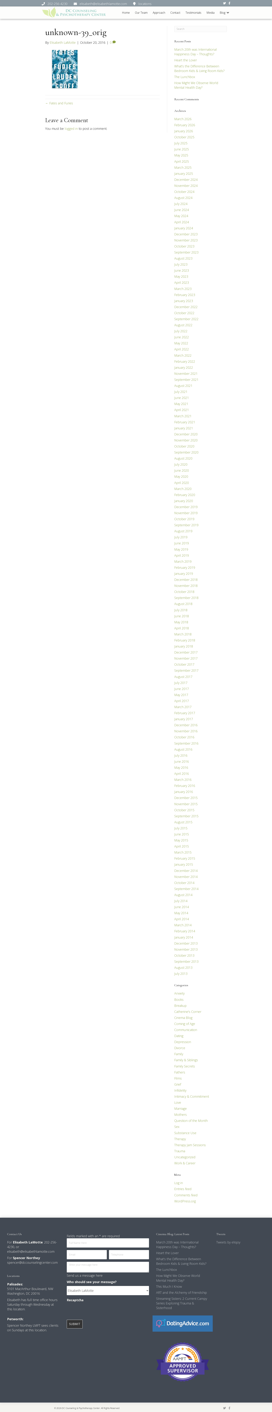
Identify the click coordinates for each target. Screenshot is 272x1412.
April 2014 (181, 919)
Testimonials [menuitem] (193, 13)
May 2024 (181, 216)
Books (179, 999)
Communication (185, 1030)
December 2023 (186, 234)
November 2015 (186, 804)
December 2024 (186, 179)
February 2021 (184, 422)
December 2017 (186, 652)
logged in (71, 128)
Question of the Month (191, 1120)
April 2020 (181, 483)
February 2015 (184, 858)
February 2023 (184, 295)
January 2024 (183, 228)
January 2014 (183, 937)
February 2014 (184, 931)
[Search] (200, 29)
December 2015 (186, 798)
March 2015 (183, 852)
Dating (178, 1036)
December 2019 (186, 507)
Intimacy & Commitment (191, 1096)
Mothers (180, 1114)
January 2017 (183, 719)
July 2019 (180, 537)
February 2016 (184, 786)
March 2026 (183, 119)
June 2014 (181, 907)
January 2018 (183, 646)
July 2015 (180, 828)
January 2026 (183, 131)
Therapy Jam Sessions (190, 1145)
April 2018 (181, 628)
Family (178, 1054)
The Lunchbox (184, 77)
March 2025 (183, 167)
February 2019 (184, 567)
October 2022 (184, 313)
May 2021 (181, 404)
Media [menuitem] (210, 13)
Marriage (180, 1108)
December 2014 (186, 870)
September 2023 (186, 252)
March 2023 (183, 289)
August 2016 (183, 749)
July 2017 (180, 683)
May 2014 (181, 913)
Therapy (180, 1139)
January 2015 (183, 864)
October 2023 (184, 246)
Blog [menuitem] (222, 13)
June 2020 (181, 470)
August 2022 (183, 325)
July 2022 (180, 331)
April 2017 (181, 701)
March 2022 (183, 355)
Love (177, 1102)
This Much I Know (169, 1286)
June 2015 (181, 834)
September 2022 (186, 319)
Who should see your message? (92, 1282)
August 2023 (183, 258)
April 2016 (181, 773)
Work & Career (184, 1163)
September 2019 (186, 525)
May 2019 (181, 549)
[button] (227, 12)
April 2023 (181, 282)
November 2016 (186, 731)
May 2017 (181, 695)
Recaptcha (75, 1300)
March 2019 (183, 561)
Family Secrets (184, 1066)
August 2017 (183, 677)
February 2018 (184, 640)
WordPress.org (185, 1201)
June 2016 (181, 761)
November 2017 (186, 658)
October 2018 (184, 592)
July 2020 (180, 464)
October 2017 (184, 664)
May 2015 (181, 840)
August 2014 (183, 895)
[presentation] (94, 1311)
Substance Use (185, 1133)
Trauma (179, 1151)
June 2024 (181, 210)
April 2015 (181, 846)
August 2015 (183, 822)
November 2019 (186, 513)
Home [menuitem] (126, 13)
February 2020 (184, 495)
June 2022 (181, 337)
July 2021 (180, 392)
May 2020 (181, 476)
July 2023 (180, 264)
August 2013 (183, 967)
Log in (178, 1183)
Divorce (179, 1048)
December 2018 (186, 579)
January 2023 (183, 301)
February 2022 (184, 361)
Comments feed (186, 1195)
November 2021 (186, 373)
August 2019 (183, 531)
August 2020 (183, 458)
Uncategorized (184, 1157)
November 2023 (186, 240)
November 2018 (186, 586)
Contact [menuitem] (175, 13)
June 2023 (181, 270)
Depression (182, 1042)
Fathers (179, 1072)
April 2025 (181, 161)
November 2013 (186, 949)
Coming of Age (184, 1024)
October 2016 (184, 737)
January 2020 (183, 501)
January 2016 (183, 792)
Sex (176, 1127)
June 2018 (181, 616)
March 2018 (183, 634)
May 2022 (181, 343)
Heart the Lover (185, 60)
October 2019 (184, 519)
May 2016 (181, 767)
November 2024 (186, 185)
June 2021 (181, 398)
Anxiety (179, 993)
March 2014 (183, 925)
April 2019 (181, 555)
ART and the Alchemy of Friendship (181, 1292)
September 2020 (186, 452)
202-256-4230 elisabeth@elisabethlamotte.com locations (96, 4)
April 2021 (181, 410)
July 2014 (180, 901)
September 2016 (186, 743)
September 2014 (186, 889)
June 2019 (181, 543)
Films (178, 1078)
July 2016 (180, 755)
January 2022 (183, 367)
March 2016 (183, 779)
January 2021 (183, 428)
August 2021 (183, 385)
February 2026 (184, 125)
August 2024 (183, 198)
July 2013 (180, 973)
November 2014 (186, 877)
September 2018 (186, 598)
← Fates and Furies (59, 103)
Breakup (180, 1005)
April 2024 (181, 222)
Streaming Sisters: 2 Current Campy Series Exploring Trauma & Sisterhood (181, 1303)
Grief (177, 1084)
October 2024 (184, 192)
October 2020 (184, 446)
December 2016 (186, 725)
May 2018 (181, 622)
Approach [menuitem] (159, 13)
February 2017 (184, 713)
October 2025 (184, 137)
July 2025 (180, 143)
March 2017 (183, 707)
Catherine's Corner (187, 1011)
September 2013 (186, 961)
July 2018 (180, 610)
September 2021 (186, 379)
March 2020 (183, 489)
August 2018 (183, 604)
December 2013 (186, 943)
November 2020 (186, 440)
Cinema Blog (183, 1018)
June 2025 (181, 149)
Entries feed (183, 1189)
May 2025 (181, 155)
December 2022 (186, 307)
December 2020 (186, 434)
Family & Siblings (186, 1060)
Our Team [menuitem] (141, 13)
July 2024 (180, 204)
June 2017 (181, 689)
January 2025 (183, 173)
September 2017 (186, 670)
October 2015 (184, 810)
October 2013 (184, 955)
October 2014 (184, 883)
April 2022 (181, 349)
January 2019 (183, 573)
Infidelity (180, 1090)
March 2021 (183, 416)
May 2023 (181, 276)
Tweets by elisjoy (228, 1242)
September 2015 (186, 816)
